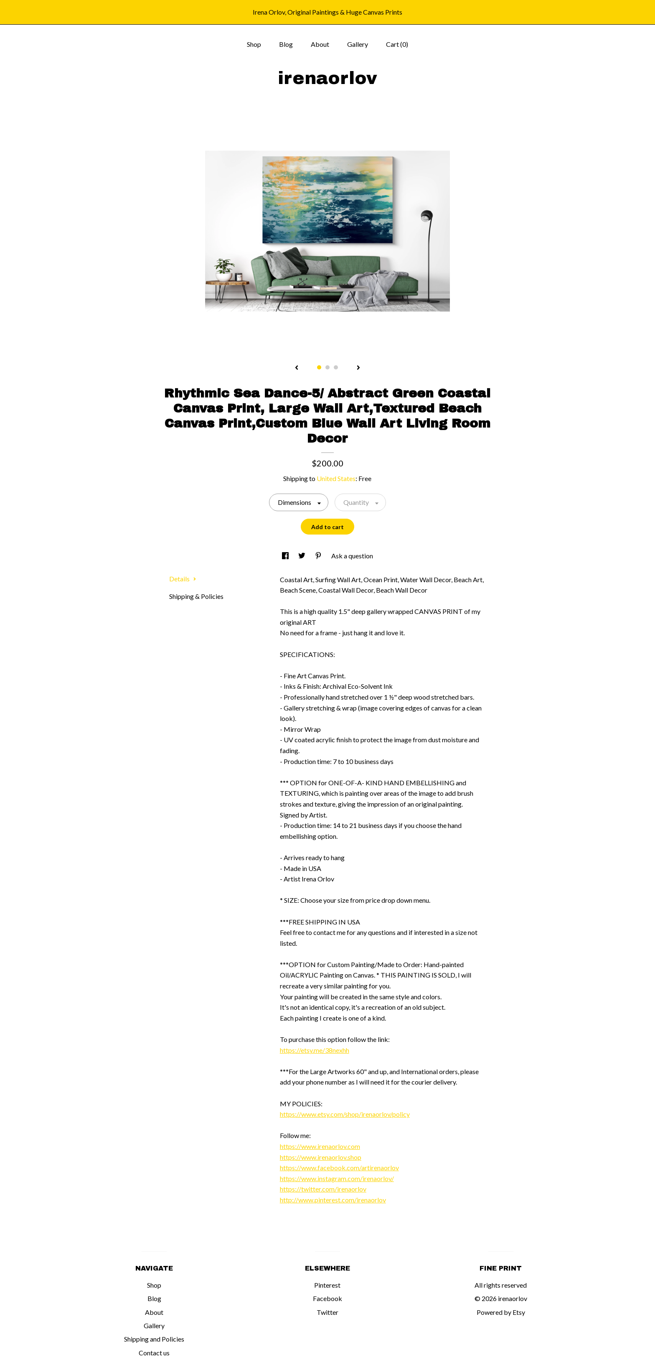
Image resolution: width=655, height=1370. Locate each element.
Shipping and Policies (154, 1339)
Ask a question (352, 556)
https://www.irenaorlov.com (320, 1146)
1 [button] (319, 367)
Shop (254, 44)
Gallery (357, 44)
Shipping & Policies (196, 596)
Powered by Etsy (501, 1312)
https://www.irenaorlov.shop (320, 1157)
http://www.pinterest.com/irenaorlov (333, 1200)
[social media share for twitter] (302, 556)
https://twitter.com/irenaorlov (323, 1189)
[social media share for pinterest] (319, 556)
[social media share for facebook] (286, 556)
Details (182, 579)
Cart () (397, 44)
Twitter (327, 1312)
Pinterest (327, 1285)
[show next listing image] (358, 368)
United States (336, 478)
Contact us (154, 1353)
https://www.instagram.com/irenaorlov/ (337, 1178)
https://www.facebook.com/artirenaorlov (339, 1167)
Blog (286, 44)
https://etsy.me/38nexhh (314, 1050)
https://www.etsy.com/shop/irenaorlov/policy (345, 1114)
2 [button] (327, 367)
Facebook (327, 1298)
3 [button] (336, 367)
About (320, 44)
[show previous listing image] (296, 368)
